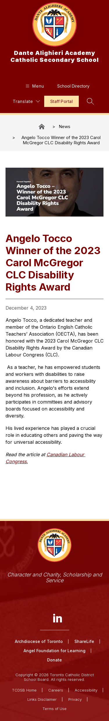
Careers (55, 690)
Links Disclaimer (42, 699)
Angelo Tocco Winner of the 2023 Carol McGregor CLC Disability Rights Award (61, 140)
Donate (54, 659)
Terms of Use (54, 708)
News (64, 126)
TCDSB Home (24, 690)
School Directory (73, 86)
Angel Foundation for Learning (54, 650)
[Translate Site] (26, 101)
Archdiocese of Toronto (39, 641)
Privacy (75, 699)
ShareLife (84, 641)
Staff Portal (61, 101)
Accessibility (86, 690)
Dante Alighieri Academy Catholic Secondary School (42, 126)
